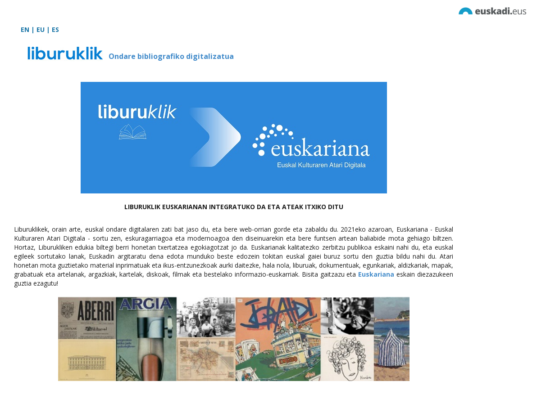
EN (25, 29)
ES (55, 29)
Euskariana (376, 274)
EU (40, 29)
